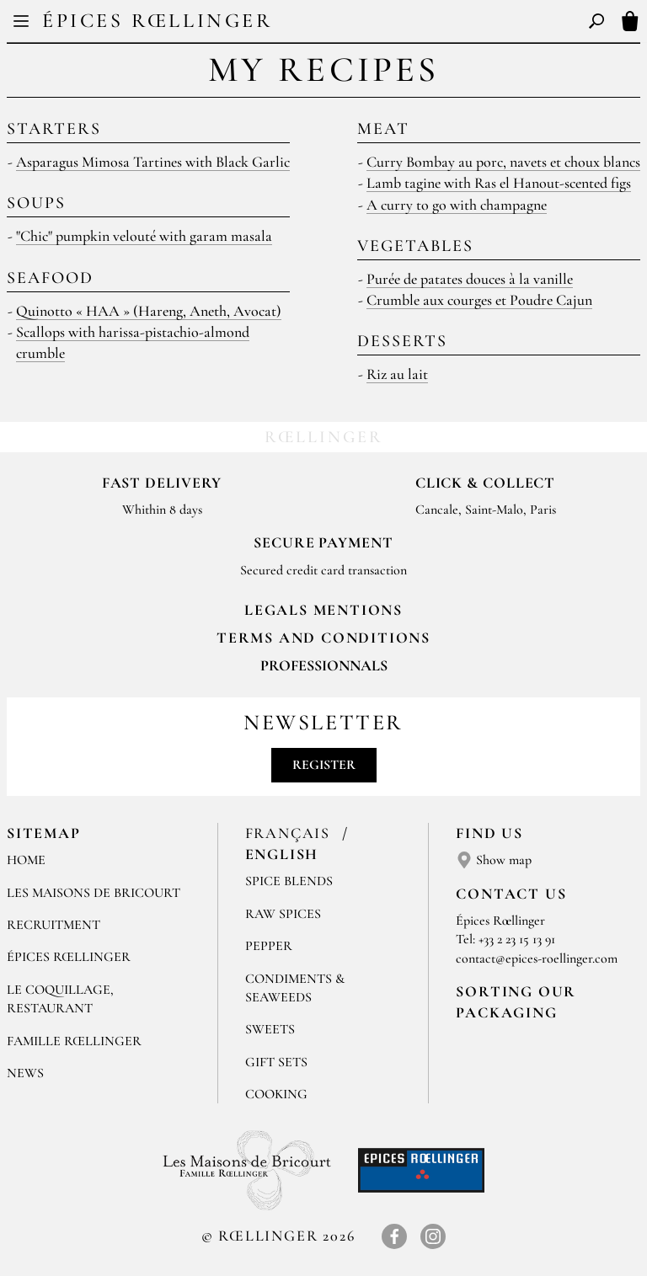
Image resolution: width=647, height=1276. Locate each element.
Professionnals (324, 665)
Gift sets (276, 1062)
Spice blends (289, 881)
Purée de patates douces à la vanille (469, 279)
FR (309, 23)
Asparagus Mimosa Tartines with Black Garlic (153, 161)
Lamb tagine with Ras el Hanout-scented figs (498, 183)
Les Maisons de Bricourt (93, 892)
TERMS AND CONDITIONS (323, 637)
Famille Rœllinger (74, 1041)
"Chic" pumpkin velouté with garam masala (144, 236)
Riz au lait (397, 374)
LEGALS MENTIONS (323, 610)
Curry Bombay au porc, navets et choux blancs (503, 161)
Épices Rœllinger (157, 20)
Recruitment (53, 924)
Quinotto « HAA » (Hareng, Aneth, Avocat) (148, 311)
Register (324, 764)
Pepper (268, 945)
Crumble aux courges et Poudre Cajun (479, 300)
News (25, 1073)
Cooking (276, 1094)
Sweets (270, 1029)
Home (26, 860)
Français (290, 833)
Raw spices (283, 913)
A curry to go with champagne (456, 204)
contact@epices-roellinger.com (537, 958)
